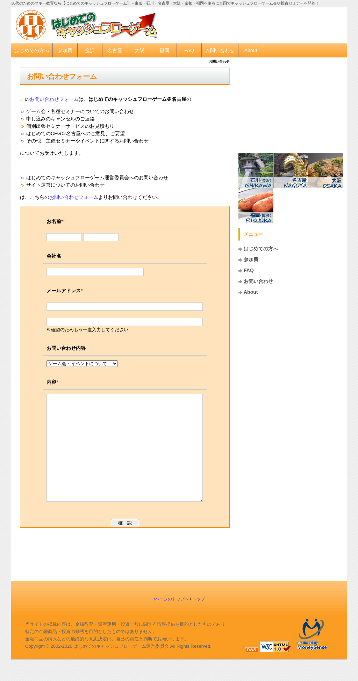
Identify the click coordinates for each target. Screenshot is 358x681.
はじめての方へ (32, 50)
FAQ (189, 50)
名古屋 (114, 50)
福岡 (164, 50)
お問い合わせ (220, 50)
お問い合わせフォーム (62, 76)
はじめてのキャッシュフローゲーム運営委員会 (121, 667)
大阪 (139, 50)
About (250, 50)
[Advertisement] (258, 24)
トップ (198, 620)
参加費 (65, 50)
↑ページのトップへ (171, 620)
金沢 (90, 50)
